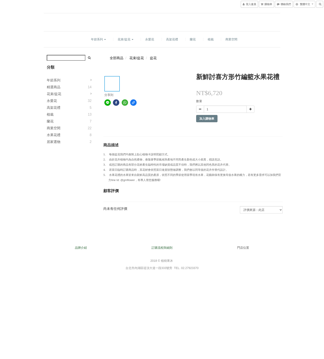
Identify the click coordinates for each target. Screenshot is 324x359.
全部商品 (116, 58)
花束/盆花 (125, 39)
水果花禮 (53, 135)
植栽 (211, 39)
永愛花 (149, 39)
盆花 (153, 58)
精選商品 (53, 87)
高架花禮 (172, 39)
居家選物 (53, 142)
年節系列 (98, 39)
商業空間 (231, 39)
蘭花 (193, 39)
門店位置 (243, 247)
